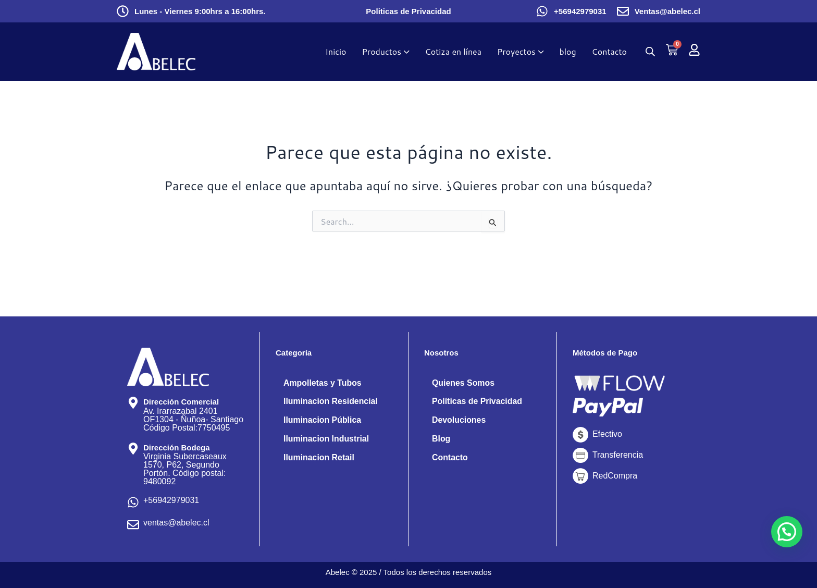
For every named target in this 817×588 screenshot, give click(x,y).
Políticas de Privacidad (477, 401)
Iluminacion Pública (322, 420)
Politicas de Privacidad (408, 11)
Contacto (450, 458)
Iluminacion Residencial (330, 401)
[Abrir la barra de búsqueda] (650, 51)
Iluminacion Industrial (326, 439)
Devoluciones (459, 420)
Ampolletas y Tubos (322, 382)
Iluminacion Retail (319, 458)
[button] (786, 531)
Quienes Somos (463, 382)
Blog (441, 439)
